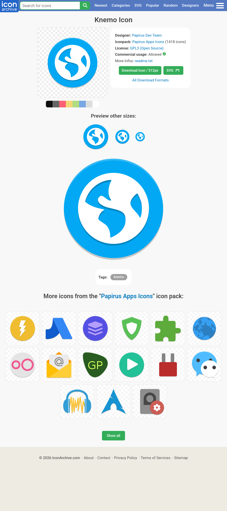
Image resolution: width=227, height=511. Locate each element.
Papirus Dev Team (147, 35)
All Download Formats (150, 80)
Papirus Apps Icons (148, 41)
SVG (138, 5)
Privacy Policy (125, 458)
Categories (121, 5)
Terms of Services (155, 458)
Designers (190, 5)
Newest (100, 5)
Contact (103, 458)
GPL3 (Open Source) (147, 48)
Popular (152, 5)
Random (171, 5)
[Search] (85, 5)
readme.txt (144, 61)
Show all (113, 436)
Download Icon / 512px (140, 70)
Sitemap (181, 458)
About (89, 458)
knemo (119, 277)
